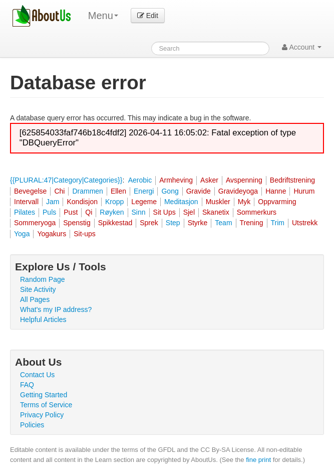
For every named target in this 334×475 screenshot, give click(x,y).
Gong (169, 191)
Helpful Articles (43, 319)
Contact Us (37, 375)
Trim (277, 223)
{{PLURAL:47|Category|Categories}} (66, 180)
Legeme (144, 202)
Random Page (42, 279)
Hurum (303, 191)
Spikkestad (115, 223)
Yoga (22, 234)
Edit (147, 16)
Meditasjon (181, 202)
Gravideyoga (238, 191)
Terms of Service (46, 405)
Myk (244, 202)
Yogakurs (51, 234)
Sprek (149, 223)
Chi (59, 191)
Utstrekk (304, 223)
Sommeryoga (35, 223)
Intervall (26, 202)
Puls (49, 212)
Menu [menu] (103, 15)
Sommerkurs (256, 212)
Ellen (118, 191)
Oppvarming (277, 202)
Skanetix (215, 212)
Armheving (176, 180)
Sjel (189, 212)
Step (173, 223)
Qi (88, 212)
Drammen (87, 191)
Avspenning (244, 180)
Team (223, 223)
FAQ (27, 385)
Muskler (218, 202)
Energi (144, 191)
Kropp (114, 202)
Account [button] (301, 47)
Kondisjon (82, 202)
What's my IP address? (56, 309)
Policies (32, 425)
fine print (258, 459)
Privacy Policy (42, 415)
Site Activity (38, 289)
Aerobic (140, 180)
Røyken (112, 212)
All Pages (35, 299)
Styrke (198, 223)
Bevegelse (30, 191)
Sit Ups (164, 212)
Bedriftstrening (292, 180)
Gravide (198, 191)
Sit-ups (85, 234)
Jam (52, 202)
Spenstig (76, 223)
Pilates (24, 212)
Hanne (275, 191)
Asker (209, 180)
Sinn (139, 212)
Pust (71, 212)
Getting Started (43, 395)
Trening (251, 223)
